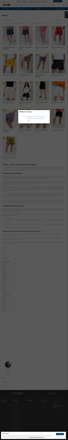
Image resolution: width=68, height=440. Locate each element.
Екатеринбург (29, 116)
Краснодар (38, 116)
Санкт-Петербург (38, 118)
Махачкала (29, 118)
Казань (34, 116)
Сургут (43, 118)
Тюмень (28, 120)
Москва (33, 118)
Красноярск (43, 116)
